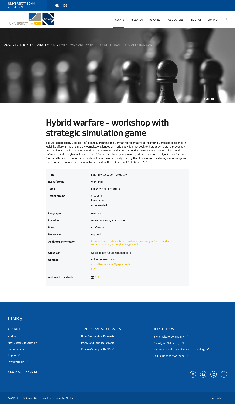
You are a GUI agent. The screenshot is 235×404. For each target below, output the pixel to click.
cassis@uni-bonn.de (23, 372)
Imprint (14, 355)
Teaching (154, 19)
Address (13, 336)
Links (15, 318)
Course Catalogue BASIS (98, 349)
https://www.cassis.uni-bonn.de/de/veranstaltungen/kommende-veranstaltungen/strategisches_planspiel (130, 243)
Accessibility (219, 398)
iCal (96, 277)
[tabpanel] (117, 65)
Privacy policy (18, 361)
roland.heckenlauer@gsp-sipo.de (110, 264)
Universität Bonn (23, 3)
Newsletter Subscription (22, 342)
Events (119, 19)
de (65, 5)
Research (136, 19)
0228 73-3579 (99, 269)
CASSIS (7, 45)
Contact (213, 19)
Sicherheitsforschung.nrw (171, 336)
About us (195, 19)
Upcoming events (42, 45)
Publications (175, 19)
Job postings (16, 349)
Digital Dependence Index (171, 355)
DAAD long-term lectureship (97, 342)
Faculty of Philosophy (169, 343)
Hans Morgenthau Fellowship (98, 336)
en (57, 5)
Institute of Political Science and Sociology (181, 349)
